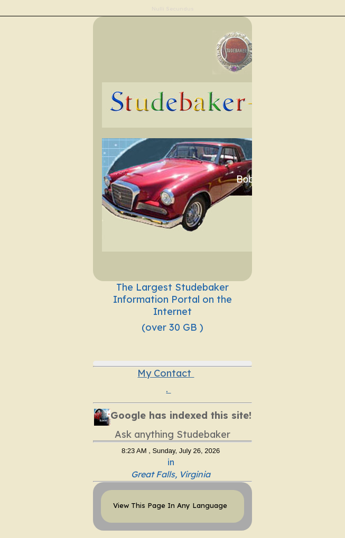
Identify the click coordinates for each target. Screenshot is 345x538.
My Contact (165, 373)
